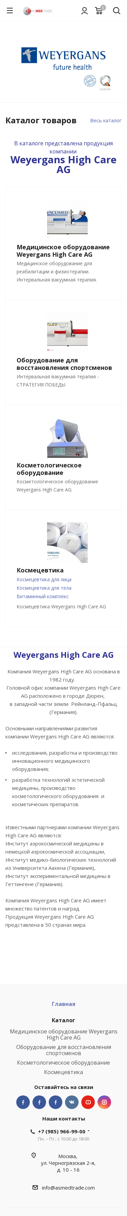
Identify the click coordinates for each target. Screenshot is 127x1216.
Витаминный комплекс (43, 596)
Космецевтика (63, 1072)
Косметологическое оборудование (63, 1062)
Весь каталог (106, 120)
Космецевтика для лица (44, 579)
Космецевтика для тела (44, 588)
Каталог (63, 1020)
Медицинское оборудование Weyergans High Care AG (64, 1034)
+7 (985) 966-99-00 (61, 1131)
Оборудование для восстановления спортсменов (63, 1050)
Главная (64, 1004)
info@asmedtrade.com (68, 1187)
